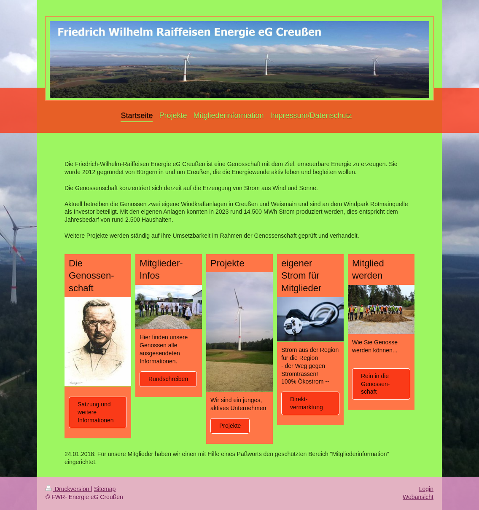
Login (426, 489)
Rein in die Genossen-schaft (375, 384)
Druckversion (68, 489)
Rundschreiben (168, 379)
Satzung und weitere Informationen (96, 412)
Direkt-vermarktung (306, 403)
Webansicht (418, 497)
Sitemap (105, 489)
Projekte (230, 425)
